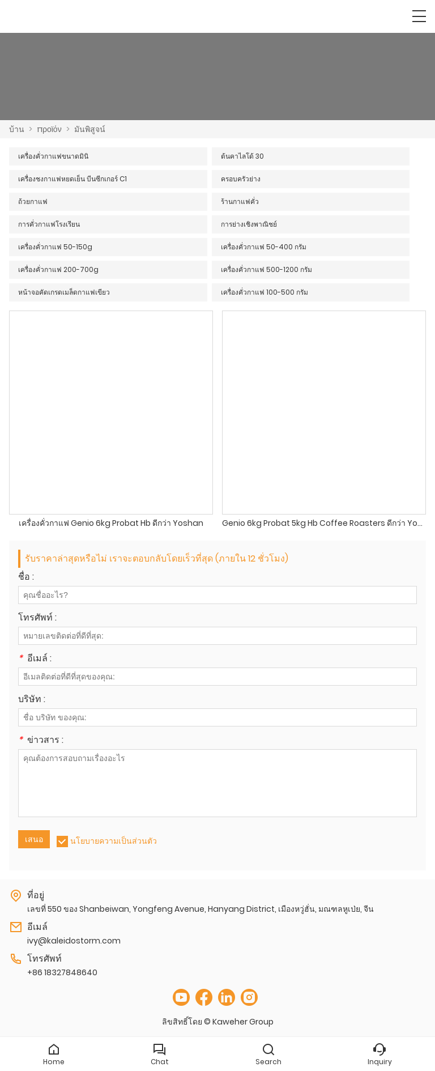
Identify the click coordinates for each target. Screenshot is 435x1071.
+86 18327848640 (62, 972)
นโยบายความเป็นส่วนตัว (113, 841)
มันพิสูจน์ (89, 129)
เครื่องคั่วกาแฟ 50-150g (55, 247)
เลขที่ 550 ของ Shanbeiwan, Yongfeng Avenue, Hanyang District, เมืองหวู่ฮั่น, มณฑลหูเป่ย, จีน (200, 909)
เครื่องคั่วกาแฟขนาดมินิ (53, 156)
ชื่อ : (26, 577)
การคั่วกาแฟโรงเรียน (49, 224)
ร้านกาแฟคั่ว (240, 201)
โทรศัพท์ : (37, 618)
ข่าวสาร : (40, 741)
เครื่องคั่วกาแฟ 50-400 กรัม (263, 247)
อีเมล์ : (35, 659)
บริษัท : (31, 700)
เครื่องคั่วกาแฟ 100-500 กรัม (264, 292)
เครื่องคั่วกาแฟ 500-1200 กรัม (266, 269)
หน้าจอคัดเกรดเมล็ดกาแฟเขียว (64, 292)
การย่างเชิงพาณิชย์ (249, 224)
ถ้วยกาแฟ (33, 201)
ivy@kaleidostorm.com (74, 940)
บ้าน (16, 129)
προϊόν (49, 129)
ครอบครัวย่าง (241, 179)
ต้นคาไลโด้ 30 (242, 156)
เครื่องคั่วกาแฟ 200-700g (58, 269)
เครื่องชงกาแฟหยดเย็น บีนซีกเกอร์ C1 (72, 179)
